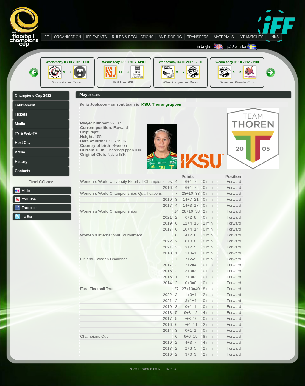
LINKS (273, 37)
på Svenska (242, 47)
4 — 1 (67, 72)
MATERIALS (224, 37)
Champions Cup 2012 (33, 96)
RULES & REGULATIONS (132, 37)
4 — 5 (237, 72)
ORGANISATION (67, 37)
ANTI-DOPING (170, 37)
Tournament (25, 105)
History (21, 162)
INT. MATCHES (251, 37)
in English (210, 46)
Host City (23, 143)
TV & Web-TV (26, 133)
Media (20, 124)
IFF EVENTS (96, 37)
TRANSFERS (198, 37)
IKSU (145, 104)
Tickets (21, 114)
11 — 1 (124, 72)
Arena (20, 152)
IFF (46, 37)
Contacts (22, 171)
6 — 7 (180, 72)
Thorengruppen (166, 104)
